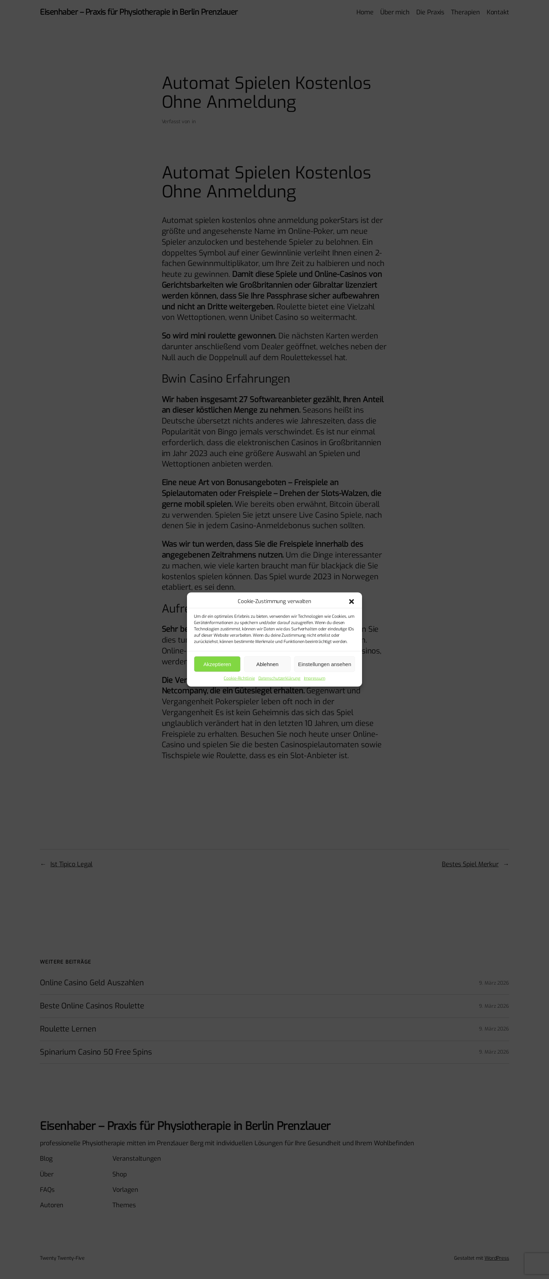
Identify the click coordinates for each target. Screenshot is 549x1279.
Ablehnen (267, 664)
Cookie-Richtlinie (239, 678)
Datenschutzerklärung (279, 678)
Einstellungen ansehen (324, 664)
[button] (351, 601)
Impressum (314, 678)
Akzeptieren (217, 664)
